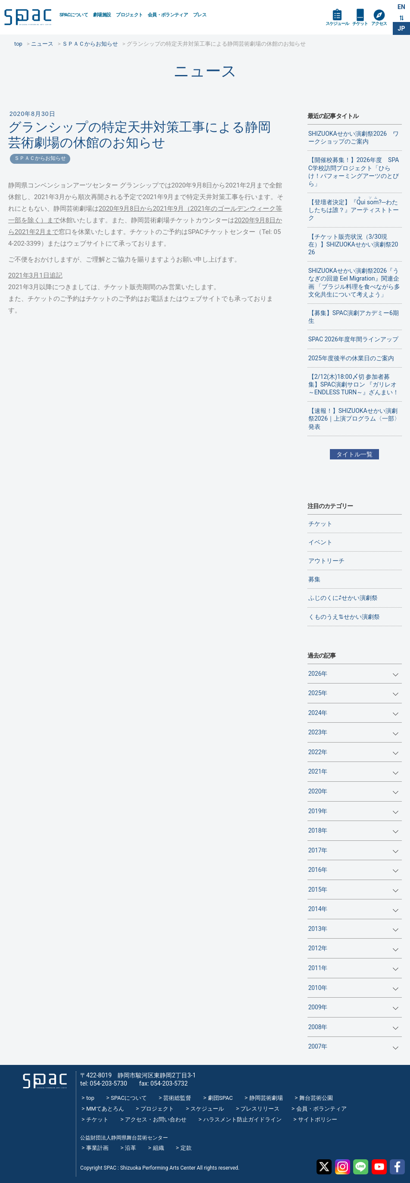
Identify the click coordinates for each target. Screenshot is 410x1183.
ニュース (205, 71)
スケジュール (337, 23)
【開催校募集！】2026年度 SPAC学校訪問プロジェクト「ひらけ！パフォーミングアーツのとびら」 (353, 171)
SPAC (28, 18)
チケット (360, 23)
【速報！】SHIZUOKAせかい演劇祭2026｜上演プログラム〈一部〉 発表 (354, 418)
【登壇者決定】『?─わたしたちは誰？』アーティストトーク (353, 208)
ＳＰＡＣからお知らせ (40, 158)
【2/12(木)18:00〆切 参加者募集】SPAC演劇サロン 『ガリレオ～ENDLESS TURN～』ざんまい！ (353, 384)
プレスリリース (260, 1108)
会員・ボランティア (168, 15)
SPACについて (73, 15)
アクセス (379, 23)
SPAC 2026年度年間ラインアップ (353, 339)
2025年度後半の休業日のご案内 (351, 358)
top (90, 1098)
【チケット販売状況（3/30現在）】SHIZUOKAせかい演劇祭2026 (353, 244)
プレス (199, 15)
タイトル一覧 (354, 454)
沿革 (130, 1148)
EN (401, 6)
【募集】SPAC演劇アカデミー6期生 (353, 316)
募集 (314, 579)
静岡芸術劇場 (266, 1098)
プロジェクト (129, 15)
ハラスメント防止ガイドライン (242, 1119)
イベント (320, 542)
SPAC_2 (44, 1080)
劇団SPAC (220, 1098)
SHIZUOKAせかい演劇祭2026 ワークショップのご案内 (353, 137)
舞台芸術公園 (316, 1098)
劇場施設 (102, 15)
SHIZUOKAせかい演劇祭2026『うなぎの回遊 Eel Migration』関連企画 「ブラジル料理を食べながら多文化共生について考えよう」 (354, 282)
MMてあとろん (105, 1108)
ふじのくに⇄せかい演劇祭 (343, 597)
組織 (158, 1148)
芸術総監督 (177, 1098)
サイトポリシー (317, 1119)
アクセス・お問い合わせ (155, 1119)
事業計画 (97, 1148)
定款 (186, 1148)
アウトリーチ (326, 560)
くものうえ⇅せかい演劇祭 (344, 616)
